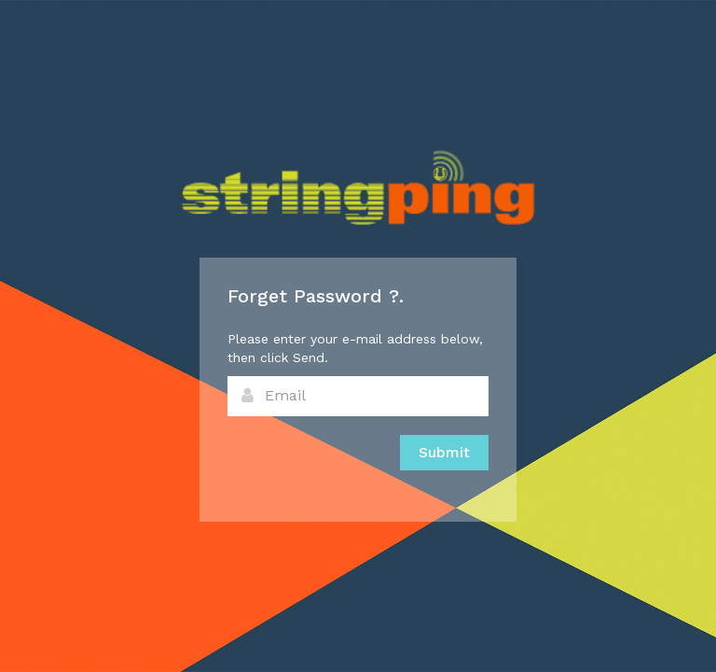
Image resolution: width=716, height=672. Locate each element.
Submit (444, 452)
